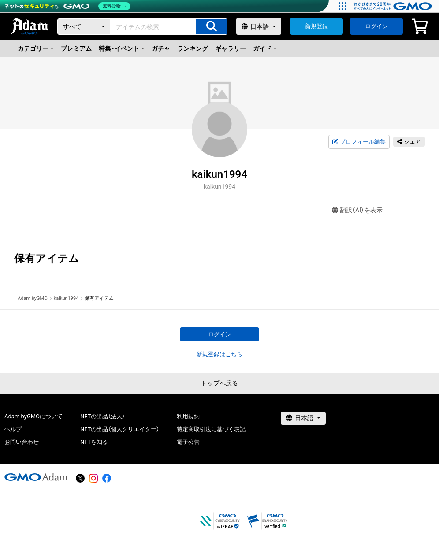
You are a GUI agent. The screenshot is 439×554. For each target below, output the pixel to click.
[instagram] (93, 478)
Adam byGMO (33, 298)
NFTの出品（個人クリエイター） (119, 429)
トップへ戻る (219, 383)
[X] (80, 478)
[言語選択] (258, 26)
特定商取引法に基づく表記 (211, 429)
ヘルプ (13, 429)
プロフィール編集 (358, 141)
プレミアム (76, 48)
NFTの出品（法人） (102, 416)
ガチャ (161, 48)
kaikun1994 (66, 298)
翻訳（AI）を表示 (357, 210)
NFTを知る (94, 442)
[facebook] (106, 478)
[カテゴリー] (83, 26)
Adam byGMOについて (33, 416)
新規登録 (316, 26)
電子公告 (188, 442)
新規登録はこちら (219, 354)
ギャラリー (230, 48)
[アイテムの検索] (211, 26)
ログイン (376, 26)
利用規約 (188, 416)
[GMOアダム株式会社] (35, 477)
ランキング (192, 48)
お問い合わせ (21, 442)
